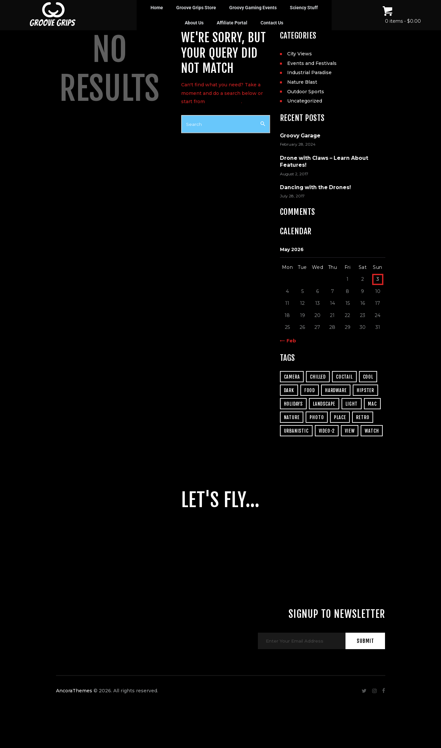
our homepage (223, 101)
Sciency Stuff (304, 7)
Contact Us (272, 22)
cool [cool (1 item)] (368, 377)
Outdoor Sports (305, 92)
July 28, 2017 (292, 195)
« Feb (289, 341)
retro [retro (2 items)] (362, 417)
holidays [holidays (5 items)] (293, 404)
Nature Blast (302, 82)
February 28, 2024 (298, 144)
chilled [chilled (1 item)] (318, 377)
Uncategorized (304, 101)
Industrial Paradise (309, 72)
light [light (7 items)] (351, 404)
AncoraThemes (74, 707)
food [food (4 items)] (309, 390)
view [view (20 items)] (349, 431)
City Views (299, 54)
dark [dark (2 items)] (289, 390)
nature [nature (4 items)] (292, 417)
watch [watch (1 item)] (372, 431)
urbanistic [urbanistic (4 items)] (296, 431)
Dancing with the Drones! (315, 187)
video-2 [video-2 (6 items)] (327, 431)
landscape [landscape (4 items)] (324, 404)
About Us (194, 22)
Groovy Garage (300, 135)
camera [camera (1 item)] (292, 377)
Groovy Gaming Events (253, 7)
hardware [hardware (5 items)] (335, 390)
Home (157, 7)
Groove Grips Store (196, 7)
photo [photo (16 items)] (317, 417)
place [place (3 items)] (340, 417)
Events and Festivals (312, 63)
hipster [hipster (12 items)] (365, 390)
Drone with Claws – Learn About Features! (324, 161)
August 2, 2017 (294, 173)
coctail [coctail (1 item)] (344, 377)
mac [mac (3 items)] (372, 404)
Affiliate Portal (232, 22)
